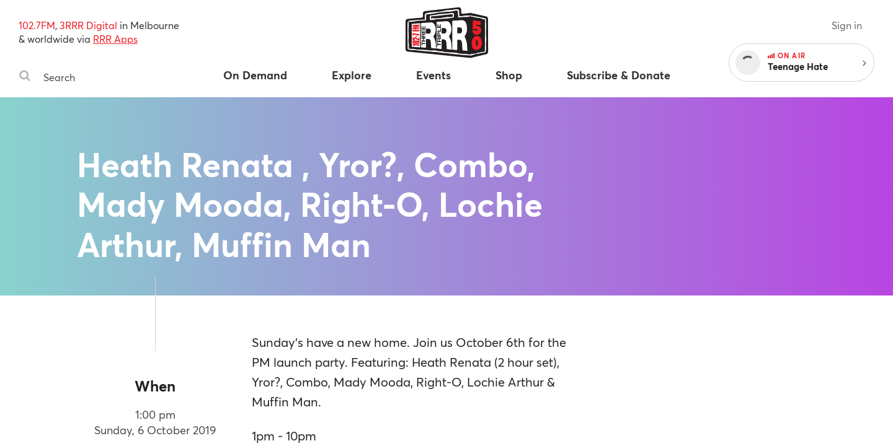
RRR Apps (115, 38)
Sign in (847, 25)
